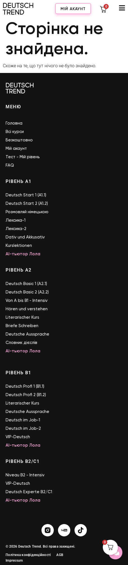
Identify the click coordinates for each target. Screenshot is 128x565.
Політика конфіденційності (28, 555)
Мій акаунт (73, 8)
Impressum (14, 560)
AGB (59, 555)
